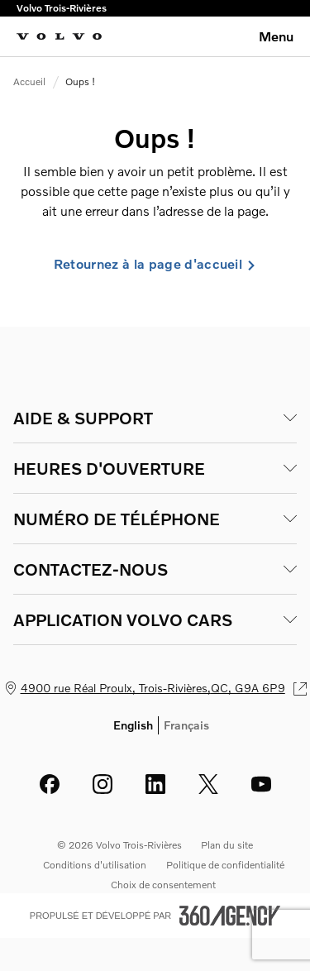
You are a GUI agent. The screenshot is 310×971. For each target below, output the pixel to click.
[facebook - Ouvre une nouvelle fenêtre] (50, 784)
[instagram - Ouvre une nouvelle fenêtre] (102, 784)
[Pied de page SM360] (229, 916)
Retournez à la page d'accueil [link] (155, 264)
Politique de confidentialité (225, 865)
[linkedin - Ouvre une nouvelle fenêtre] (155, 784)
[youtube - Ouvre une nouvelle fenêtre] (261, 784)
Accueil (29, 81)
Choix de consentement (163, 884)
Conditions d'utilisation (94, 865)
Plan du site (227, 845)
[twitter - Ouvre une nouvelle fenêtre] (208, 784)
